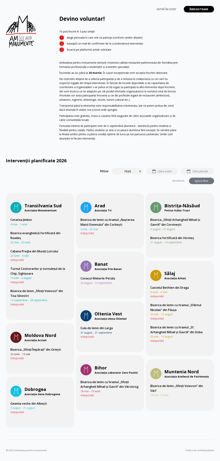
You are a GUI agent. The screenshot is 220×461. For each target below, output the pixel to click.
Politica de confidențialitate (199, 450)
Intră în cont (167, 9)
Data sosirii (165, 171)
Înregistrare (199, 9)
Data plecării (200, 171)
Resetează (178, 180)
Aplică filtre (201, 181)
